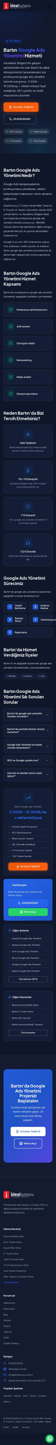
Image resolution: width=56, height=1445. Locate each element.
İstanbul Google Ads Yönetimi (24, 938)
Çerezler (26, 1427)
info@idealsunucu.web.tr (21, 1375)
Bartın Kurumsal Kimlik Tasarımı (25, 1024)
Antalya (42, 1396)
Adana (7, 1401)
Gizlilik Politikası (11, 1343)
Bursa (33, 1396)
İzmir (25, 1396)
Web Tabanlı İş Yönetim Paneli (18, 1276)
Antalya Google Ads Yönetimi (24, 964)
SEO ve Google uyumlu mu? (28, 760)
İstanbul (7, 1396)
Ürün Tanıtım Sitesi (13, 1242)
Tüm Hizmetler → (12, 1282)
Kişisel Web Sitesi (12, 1248)
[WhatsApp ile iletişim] (50, 1439)
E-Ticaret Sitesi (11, 1253)
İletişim (7, 1326)
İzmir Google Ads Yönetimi (23, 951)
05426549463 (16, 1363)
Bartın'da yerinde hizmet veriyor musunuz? (28, 730)
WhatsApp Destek (18, 1369)
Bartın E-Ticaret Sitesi (20, 1011)
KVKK (6, 1337)
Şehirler (7, 1320)
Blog (6, 1314)
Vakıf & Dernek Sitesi (14, 1259)
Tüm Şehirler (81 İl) (28, 979)
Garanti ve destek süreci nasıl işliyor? (28, 774)
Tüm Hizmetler (28, 1033)
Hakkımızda (9, 1303)
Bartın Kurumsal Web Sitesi (23, 1005)
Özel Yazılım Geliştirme (15, 1271)
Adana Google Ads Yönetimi (24, 971)
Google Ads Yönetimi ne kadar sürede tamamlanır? (28, 746)
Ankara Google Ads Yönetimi (24, 945)
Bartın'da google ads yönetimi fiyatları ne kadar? (28, 715)
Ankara (17, 1396)
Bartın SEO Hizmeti (19, 1018)
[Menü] (49, 6)
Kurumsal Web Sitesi (14, 1236)
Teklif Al (7, 1332)
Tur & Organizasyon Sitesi (16, 1265)
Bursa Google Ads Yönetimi (23, 958)
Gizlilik (15, 1427)
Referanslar (9, 1309)
